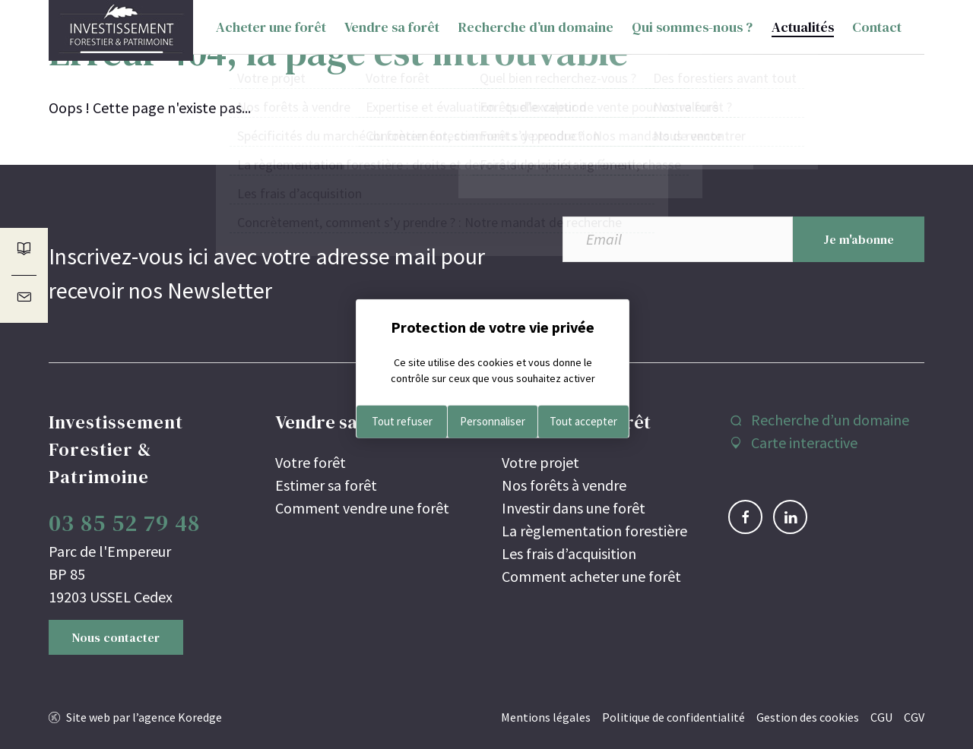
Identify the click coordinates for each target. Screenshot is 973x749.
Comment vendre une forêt (362, 507)
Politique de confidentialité (673, 717)
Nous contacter (116, 637)
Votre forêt (310, 462)
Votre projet (540, 462)
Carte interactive (804, 442)
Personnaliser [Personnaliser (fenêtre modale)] (492, 421)
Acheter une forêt (271, 30)
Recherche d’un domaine (535, 30)
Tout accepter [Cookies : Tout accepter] (583, 421)
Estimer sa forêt (326, 485)
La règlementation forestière (594, 530)
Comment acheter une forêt (591, 576)
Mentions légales (546, 717)
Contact (877, 30)
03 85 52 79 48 (124, 523)
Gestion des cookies (807, 717)
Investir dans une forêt (573, 507)
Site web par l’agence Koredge (144, 717)
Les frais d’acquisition (569, 553)
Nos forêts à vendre (564, 485)
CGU (881, 717)
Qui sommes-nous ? (692, 30)
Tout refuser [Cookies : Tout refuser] (402, 421)
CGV (914, 717)
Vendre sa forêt (391, 30)
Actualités (803, 30)
